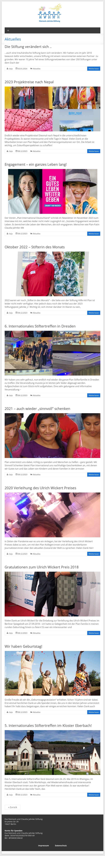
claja (11, 68)
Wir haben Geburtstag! (23, 646)
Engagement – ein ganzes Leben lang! (36, 164)
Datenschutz (61, 845)
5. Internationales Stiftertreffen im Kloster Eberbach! (48, 725)
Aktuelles (36, 68)
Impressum (43, 845)
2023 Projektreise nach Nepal (29, 81)
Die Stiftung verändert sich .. (28, 46)
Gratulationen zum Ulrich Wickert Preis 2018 (42, 567)
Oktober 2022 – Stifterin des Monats (35, 246)
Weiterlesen (94, 68)
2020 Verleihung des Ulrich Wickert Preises (40, 487)
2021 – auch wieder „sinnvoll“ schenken (37, 408)
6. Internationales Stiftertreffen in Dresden (40, 326)
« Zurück (12, 807)
